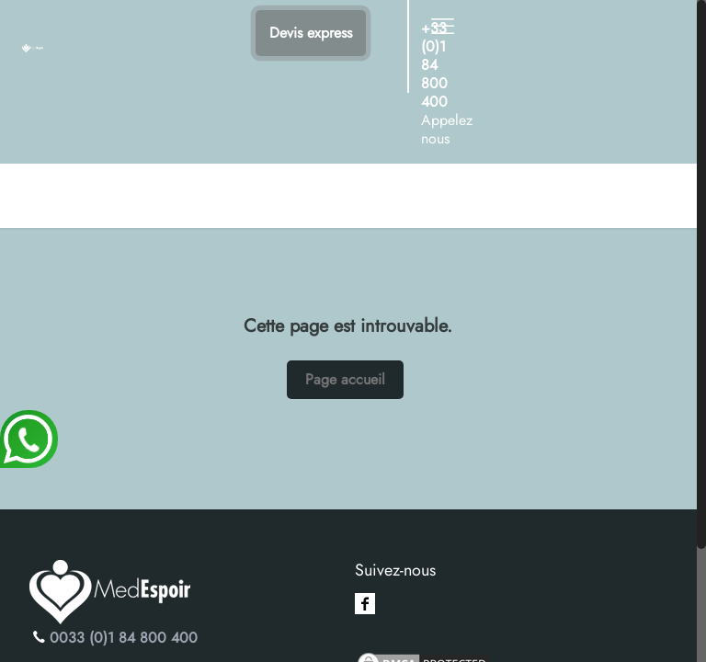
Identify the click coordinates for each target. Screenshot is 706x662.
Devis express (310, 32)
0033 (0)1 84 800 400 (124, 637)
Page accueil (345, 379)
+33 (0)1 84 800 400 (434, 64)
